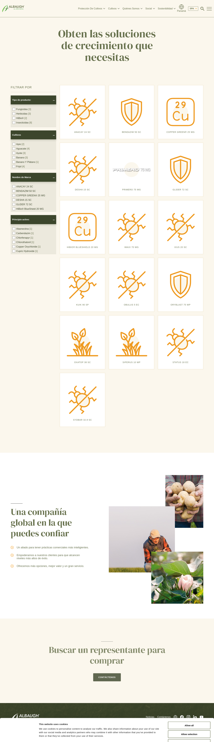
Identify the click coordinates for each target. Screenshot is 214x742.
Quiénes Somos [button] (130, 8)
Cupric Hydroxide (25, 251)
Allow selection (189, 714)
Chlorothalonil (23, 242)
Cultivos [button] (112, 8)
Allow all (189, 705)
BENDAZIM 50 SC (24, 191)
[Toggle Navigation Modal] (209, 8)
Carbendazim (23, 233)
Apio (18, 144)
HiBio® (19, 118)
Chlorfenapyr (22, 237)
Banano (20, 157)
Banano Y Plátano (25, 162)
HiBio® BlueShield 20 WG (28, 208)
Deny (189, 723)
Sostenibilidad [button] (165, 8)
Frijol (18, 166)
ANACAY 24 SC (22, 186)
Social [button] (148, 8)
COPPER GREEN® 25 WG (28, 195)
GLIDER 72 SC (22, 204)
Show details (156, 736)
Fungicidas (21, 109)
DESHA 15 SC (22, 200)
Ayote (19, 153)
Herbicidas (21, 113)
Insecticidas (22, 122)
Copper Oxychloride (26, 246)
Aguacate (21, 148)
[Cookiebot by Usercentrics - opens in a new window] (19, 736)
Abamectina (22, 228)
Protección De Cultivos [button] (90, 8)
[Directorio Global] (181, 8)
